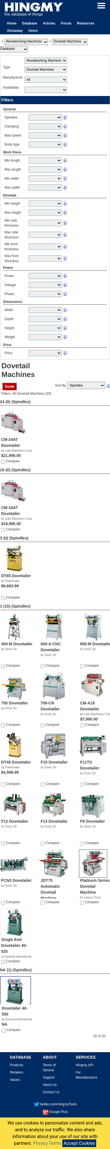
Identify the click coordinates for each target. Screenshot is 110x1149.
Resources (85, 23)
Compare (13, 461)
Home (11, 23)
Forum (66, 23)
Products (16, 1065)
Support (49, 1077)
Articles (49, 23)
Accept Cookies (79, 1143)
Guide (9, 387)
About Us (50, 1085)
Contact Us (51, 1092)
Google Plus (55, 1112)
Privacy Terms (47, 1143)
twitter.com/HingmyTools (55, 1104)
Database (29, 23)
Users (33, 31)
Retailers (16, 1072)
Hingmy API (84, 1065)
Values (15, 1080)
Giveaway (15, 31)
